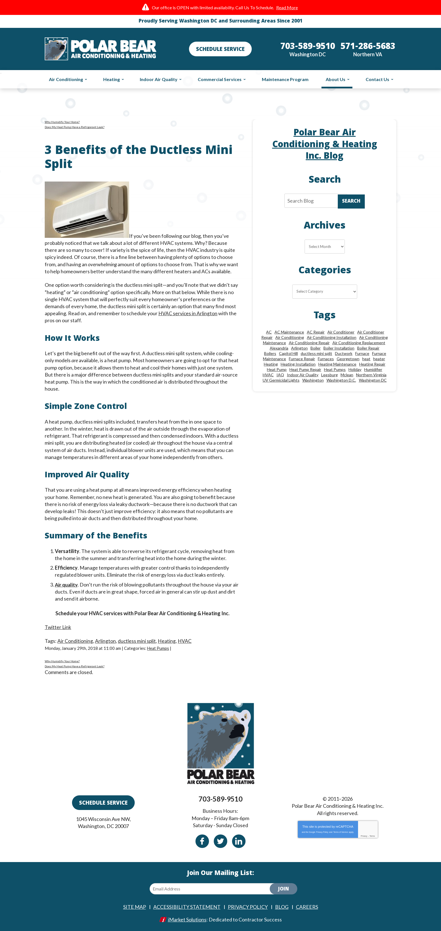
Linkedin (239, 841)
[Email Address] (214, 888)
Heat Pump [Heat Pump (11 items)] (277, 369)
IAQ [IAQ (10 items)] (280, 374)
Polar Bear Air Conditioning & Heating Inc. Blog (324, 145)
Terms (372, 836)
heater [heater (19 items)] (379, 358)
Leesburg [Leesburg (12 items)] (329, 374)
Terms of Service (340, 832)
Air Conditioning (75, 640)
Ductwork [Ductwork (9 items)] (343, 353)
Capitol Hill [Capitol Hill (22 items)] (288, 353)
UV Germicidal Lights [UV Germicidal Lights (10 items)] (281, 380)
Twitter (220, 841)
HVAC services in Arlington (188, 313)
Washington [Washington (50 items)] (313, 380)
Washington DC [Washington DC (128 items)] (373, 380)
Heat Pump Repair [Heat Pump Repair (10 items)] (305, 369)
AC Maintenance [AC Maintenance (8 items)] (289, 332)
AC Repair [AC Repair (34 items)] (316, 332)
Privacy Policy (322, 832)
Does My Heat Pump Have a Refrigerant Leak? (74, 127)
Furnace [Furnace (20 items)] (362, 353)
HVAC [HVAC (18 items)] (268, 374)
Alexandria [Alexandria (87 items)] (279, 348)
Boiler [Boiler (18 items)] (315, 348)
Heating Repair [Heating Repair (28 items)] (372, 364)
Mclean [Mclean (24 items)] (347, 374)
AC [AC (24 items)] (269, 332)
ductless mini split (137, 640)
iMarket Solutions (187, 919)
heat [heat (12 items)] (366, 358)
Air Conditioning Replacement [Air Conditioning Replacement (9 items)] (358, 342)
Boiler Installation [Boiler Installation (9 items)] (338, 348)
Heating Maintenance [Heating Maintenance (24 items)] (337, 364)
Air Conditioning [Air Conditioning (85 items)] (289, 337)
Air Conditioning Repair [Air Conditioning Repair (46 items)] (309, 342)
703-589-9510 (220, 799)
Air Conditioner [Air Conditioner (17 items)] (340, 332)
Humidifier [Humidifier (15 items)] (373, 369)
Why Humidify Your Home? (62, 122)
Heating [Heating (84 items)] (271, 364)
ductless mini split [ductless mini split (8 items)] (316, 353)
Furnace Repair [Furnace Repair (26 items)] (302, 358)
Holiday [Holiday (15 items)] (354, 369)
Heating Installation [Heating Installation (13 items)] (298, 364)
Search (351, 202)
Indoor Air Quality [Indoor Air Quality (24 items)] (302, 374)
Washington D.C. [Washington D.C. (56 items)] (341, 380)
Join (283, 889)
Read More (287, 7)
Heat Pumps (158, 647)
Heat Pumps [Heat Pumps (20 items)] (335, 369)
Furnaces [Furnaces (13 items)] (326, 358)
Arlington (105, 640)
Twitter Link (58, 627)
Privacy (364, 836)
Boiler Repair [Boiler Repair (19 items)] (368, 348)
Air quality (67, 584)
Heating (167, 640)
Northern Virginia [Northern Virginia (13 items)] (371, 374)
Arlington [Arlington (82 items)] (299, 348)
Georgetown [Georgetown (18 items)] (348, 358)
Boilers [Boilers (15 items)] (270, 353)
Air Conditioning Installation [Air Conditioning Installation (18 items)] (331, 337)
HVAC (185, 640)
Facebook (202, 841)
